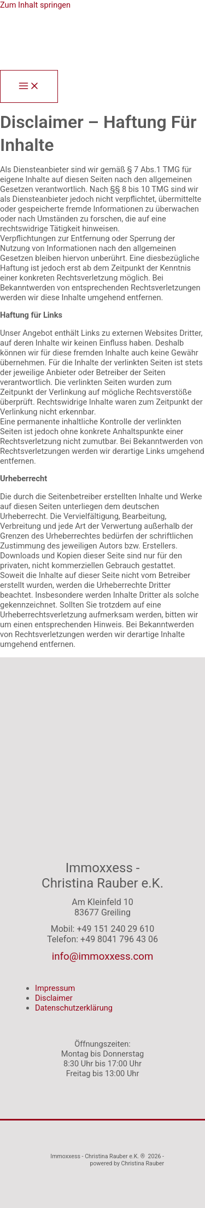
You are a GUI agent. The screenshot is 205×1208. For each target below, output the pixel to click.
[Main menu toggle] (29, 86)
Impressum (55, 988)
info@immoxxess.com (103, 956)
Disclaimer (54, 998)
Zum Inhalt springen (35, 5)
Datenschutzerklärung (74, 1008)
